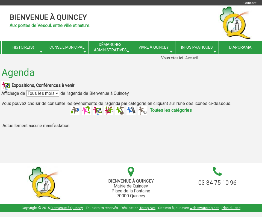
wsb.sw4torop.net (204, 208)
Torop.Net (147, 208)
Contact (250, 3)
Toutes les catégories (171, 110)
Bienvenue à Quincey (48, 17)
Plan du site (231, 208)
